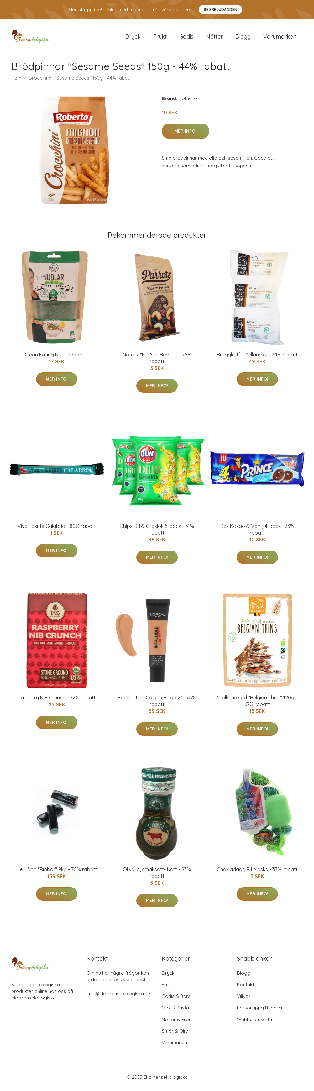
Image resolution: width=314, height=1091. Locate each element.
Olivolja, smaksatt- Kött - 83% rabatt (157, 875)
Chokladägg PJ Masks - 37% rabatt (257, 872)
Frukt (160, 38)
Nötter (214, 38)
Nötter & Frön (176, 1022)
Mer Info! (185, 134)
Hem (16, 81)
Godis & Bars (176, 999)
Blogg (243, 38)
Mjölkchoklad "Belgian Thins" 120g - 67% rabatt (257, 704)
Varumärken (279, 38)
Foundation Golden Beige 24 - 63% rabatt (157, 704)
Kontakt (245, 988)
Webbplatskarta (254, 1022)
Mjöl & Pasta (175, 1011)
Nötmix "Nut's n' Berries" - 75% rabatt (157, 361)
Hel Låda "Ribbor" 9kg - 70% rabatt (56, 872)
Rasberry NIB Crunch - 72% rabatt (57, 701)
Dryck (133, 38)
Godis (186, 38)
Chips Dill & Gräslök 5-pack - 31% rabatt (157, 532)
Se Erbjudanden (220, 9)
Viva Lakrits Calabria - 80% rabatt (57, 529)
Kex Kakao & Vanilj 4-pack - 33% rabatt (257, 532)
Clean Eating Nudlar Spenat (56, 358)
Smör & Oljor (176, 1034)
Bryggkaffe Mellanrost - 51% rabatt (257, 358)
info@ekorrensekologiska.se (118, 997)
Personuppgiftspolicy (260, 1011)
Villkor (243, 999)
